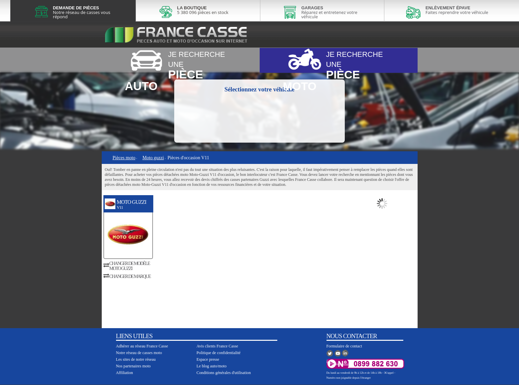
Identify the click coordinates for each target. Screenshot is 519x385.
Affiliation (124, 372)
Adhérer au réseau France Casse (142, 346)
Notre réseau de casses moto (139, 352)
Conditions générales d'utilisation (223, 372)
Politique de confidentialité (218, 352)
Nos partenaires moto (133, 366)
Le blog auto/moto (211, 366)
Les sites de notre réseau (136, 359)
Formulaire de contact (344, 346)
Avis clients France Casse (217, 346)
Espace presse (207, 359)
